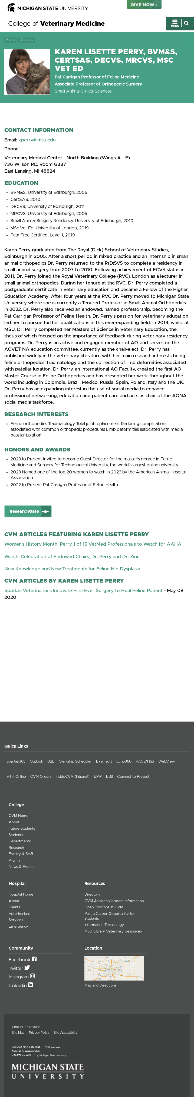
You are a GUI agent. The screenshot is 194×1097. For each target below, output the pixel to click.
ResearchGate (24, 511)
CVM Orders (40, 777)
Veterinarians (19, 914)
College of (56, 24)
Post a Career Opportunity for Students (109, 916)
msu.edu (55, 1047)
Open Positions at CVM (103, 907)
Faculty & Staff (21, 854)
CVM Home (18, 816)
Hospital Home (21, 894)
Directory (26, 40)
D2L (50, 761)
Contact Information (26, 1027)
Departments (20, 841)
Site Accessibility (65, 1032)
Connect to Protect (133, 777)
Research (16, 848)
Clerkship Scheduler (75, 761)
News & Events (21, 867)
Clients (14, 907)
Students (16, 835)
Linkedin (18, 985)
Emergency (18, 926)
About (14, 822)
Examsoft (104, 761)
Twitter (16, 968)
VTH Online (16, 777)
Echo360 (123, 761)
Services (16, 920)
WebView (166, 761)
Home (10, 40)
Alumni (14, 860)
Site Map (18, 1032)
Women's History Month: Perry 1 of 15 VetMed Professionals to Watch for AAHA (93, 544)
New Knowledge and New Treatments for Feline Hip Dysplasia (72, 569)
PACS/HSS (145, 761)
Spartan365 (15, 761)
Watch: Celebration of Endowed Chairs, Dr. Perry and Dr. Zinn (72, 556)
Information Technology (104, 925)
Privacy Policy (39, 1032)
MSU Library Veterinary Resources (113, 931)
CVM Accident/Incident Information (114, 901)
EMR (98, 777)
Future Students (22, 828)
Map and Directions (100, 985)
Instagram (19, 977)
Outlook (36, 761)
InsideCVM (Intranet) (73, 777)
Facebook (20, 959)
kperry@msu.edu (37, 140)
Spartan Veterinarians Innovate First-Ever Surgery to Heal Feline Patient (83, 590)
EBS (109, 777)
